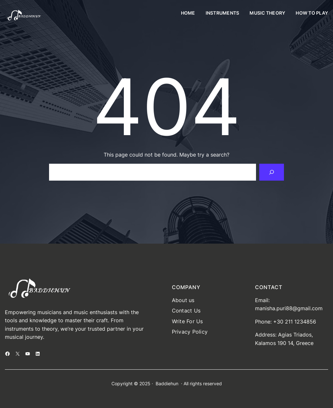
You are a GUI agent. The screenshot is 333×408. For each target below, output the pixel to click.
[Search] (271, 172)
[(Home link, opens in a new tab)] (24, 15)
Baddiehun (167, 383)
